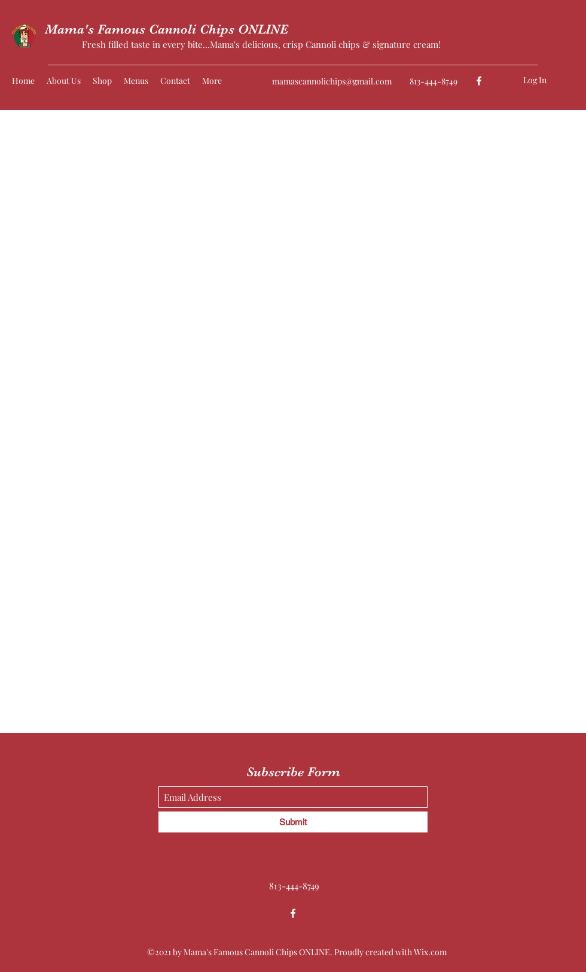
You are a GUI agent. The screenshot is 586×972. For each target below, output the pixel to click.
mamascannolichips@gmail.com (332, 81)
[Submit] (293, 821)
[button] (576, 55)
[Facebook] (479, 81)
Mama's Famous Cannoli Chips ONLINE (166, 29)
